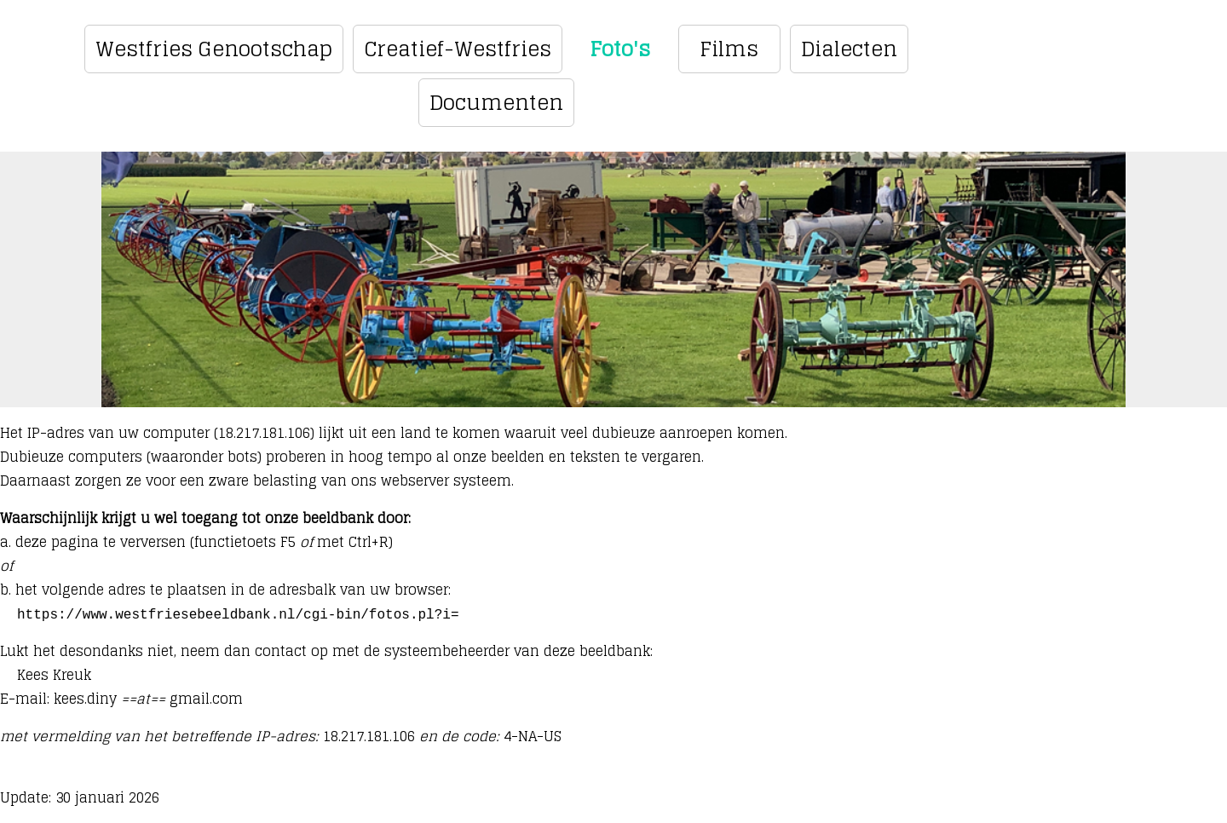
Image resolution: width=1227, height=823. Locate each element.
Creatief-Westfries (457, 49)
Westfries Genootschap (213, 49)
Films (729, 49)
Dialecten (849, 49)
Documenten (496, 102)
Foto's (620, 49)
